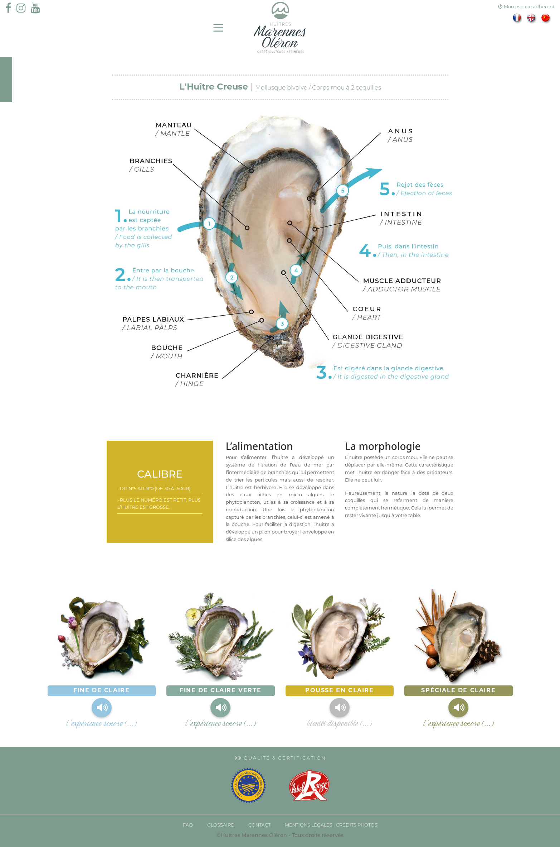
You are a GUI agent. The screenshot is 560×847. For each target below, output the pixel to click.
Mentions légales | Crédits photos (331, 825)
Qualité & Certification (280, 758)
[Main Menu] (218, 28)
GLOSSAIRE (220, 825)
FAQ (188, 825)
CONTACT (259, 825)
